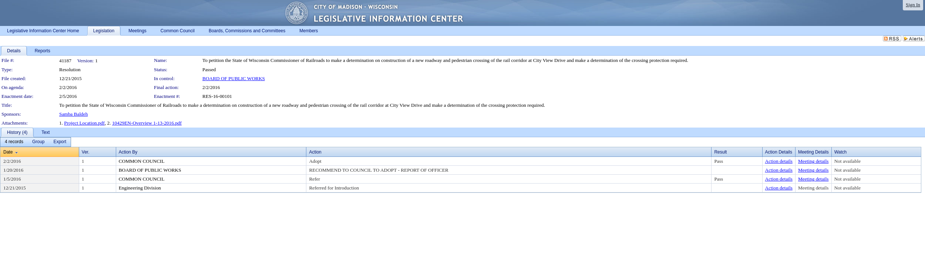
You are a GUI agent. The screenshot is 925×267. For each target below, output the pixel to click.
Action (315, 152)
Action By (128, 152)
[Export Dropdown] (60, 142)
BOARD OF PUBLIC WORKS (233, 78)
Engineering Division (140, 188)
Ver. (86, 152)
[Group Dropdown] (38, 142)
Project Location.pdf (84, 123)
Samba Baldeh (73, 114)
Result (720, 152)
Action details (779, 161)
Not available (847, 161)
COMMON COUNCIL (142, 161)
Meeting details (813, 161)
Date (8, 152)
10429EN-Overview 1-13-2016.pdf (147, 123)
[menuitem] (14, 142)
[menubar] (35, 142)
